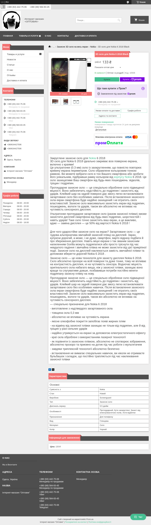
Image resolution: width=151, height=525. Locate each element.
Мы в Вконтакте (9, 464)
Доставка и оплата (86, 36)
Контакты (63, 36)
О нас (48, 36)
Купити (107, 79)
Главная (8, 36)
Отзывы (11, 75)
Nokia (93, 46)
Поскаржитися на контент (76, 522)
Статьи (10, 64)
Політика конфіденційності (99, 522)
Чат (138, 517)
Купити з (132, 79)
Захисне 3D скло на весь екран (72, 46)
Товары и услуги (28, 36)
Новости (11, 59)
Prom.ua (89, 519)
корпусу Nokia (123, 177)
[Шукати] (119, 20)
